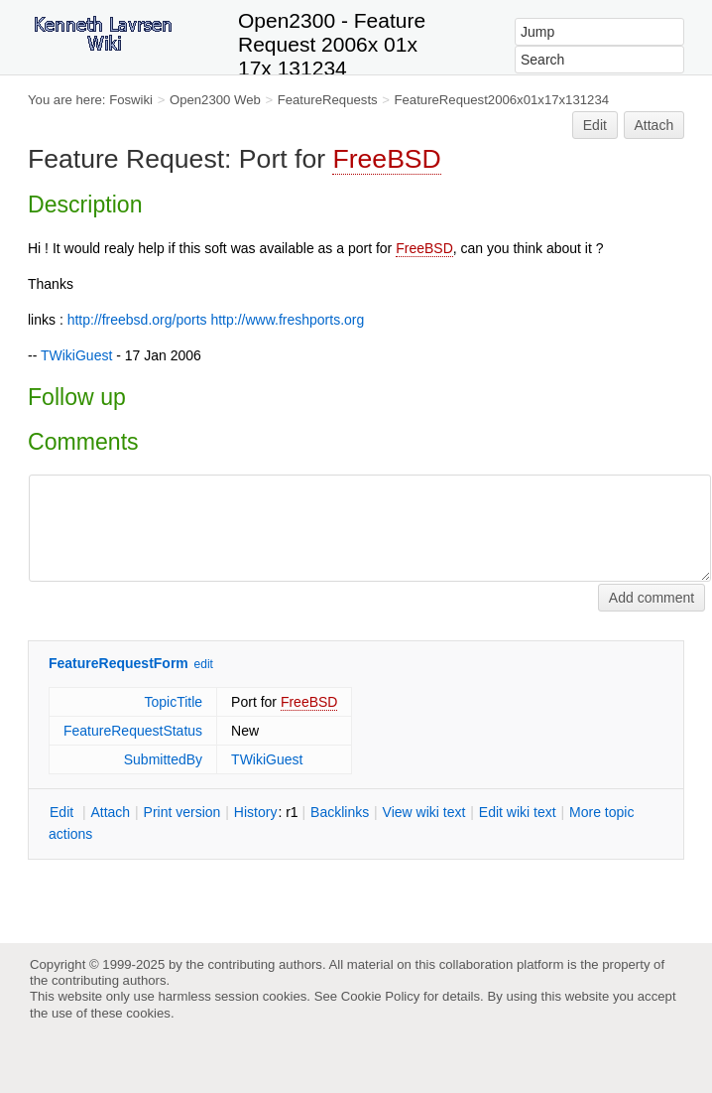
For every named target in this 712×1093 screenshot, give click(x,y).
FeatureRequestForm (118, 663)
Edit (595, 125)
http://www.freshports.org (287, 320)
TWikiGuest (76, 355)
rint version (182, 812)
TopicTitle (173, 702)
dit (63, 812)
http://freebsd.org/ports (137, 320)
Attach (654, 125)
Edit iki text (517, 812)
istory (256, 812)
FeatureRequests (328, 99)
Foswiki (131, 99)
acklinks (339, 812)
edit (203, 664)
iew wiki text (424, 812)
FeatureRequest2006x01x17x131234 (502, 99)
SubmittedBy (163, 759)
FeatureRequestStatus (132, 731)
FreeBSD (386, 159)
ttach (110, 812)
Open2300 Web (215, 99)
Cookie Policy (380, 996)
